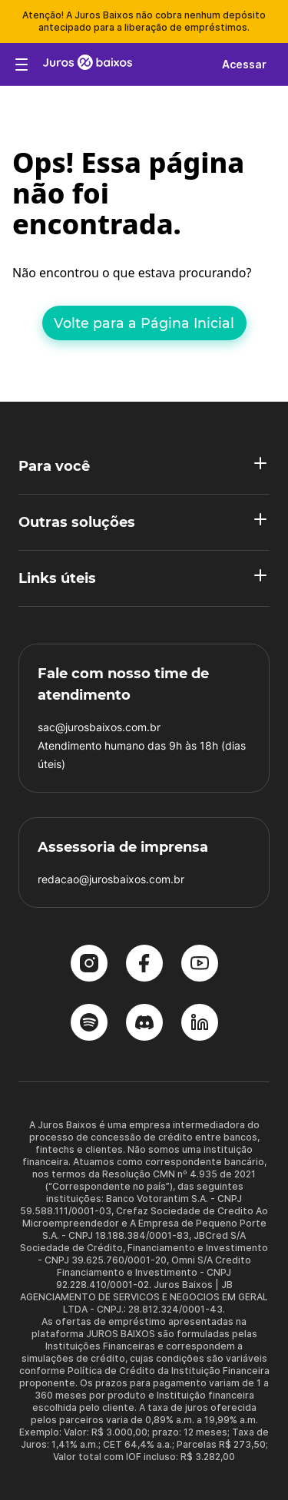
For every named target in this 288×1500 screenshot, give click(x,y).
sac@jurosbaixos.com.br (99, 726)
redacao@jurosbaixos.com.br (111, 879)
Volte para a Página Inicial (144, 323)
